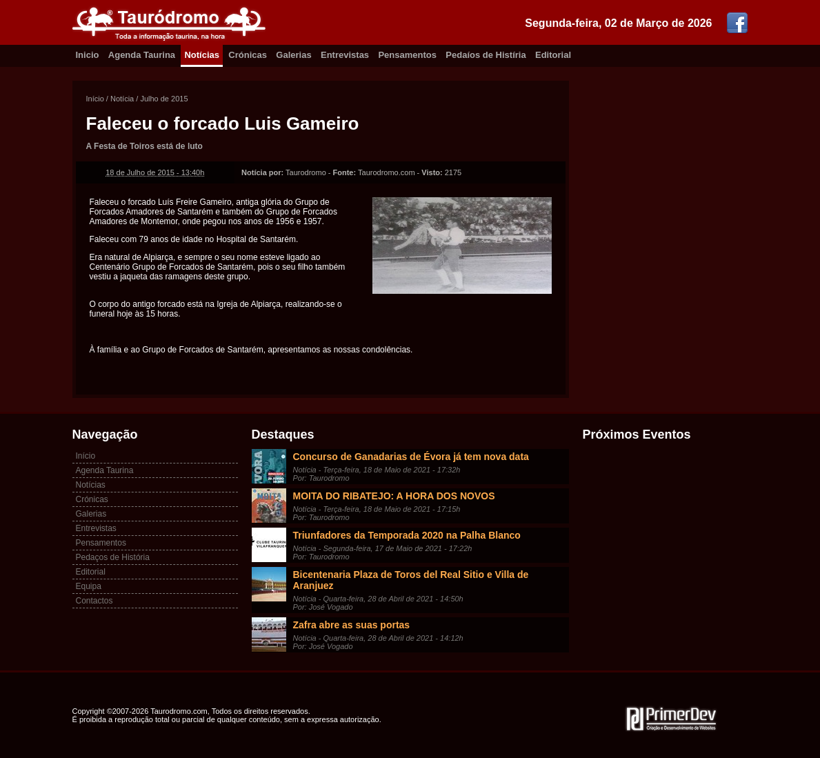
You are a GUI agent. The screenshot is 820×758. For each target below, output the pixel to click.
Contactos (94, 601)
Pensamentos (407, 55)
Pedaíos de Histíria (486, 55)
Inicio (87, 55)
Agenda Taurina (141, 55)
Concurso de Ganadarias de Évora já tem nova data (411, 456)
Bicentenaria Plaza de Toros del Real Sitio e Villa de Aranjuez (411, 580)
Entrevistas (345, 55)
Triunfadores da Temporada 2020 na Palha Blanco (407, 535)
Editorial (553, 55)
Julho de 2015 (164, 98)
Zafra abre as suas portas (351, 624)
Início (95, 98)
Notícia (122, 98)
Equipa (88, 586)
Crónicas (247, 55)
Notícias (201, 55)
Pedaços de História (113, 557)
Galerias (293, 55)
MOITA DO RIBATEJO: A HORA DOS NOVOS (394, 495)
